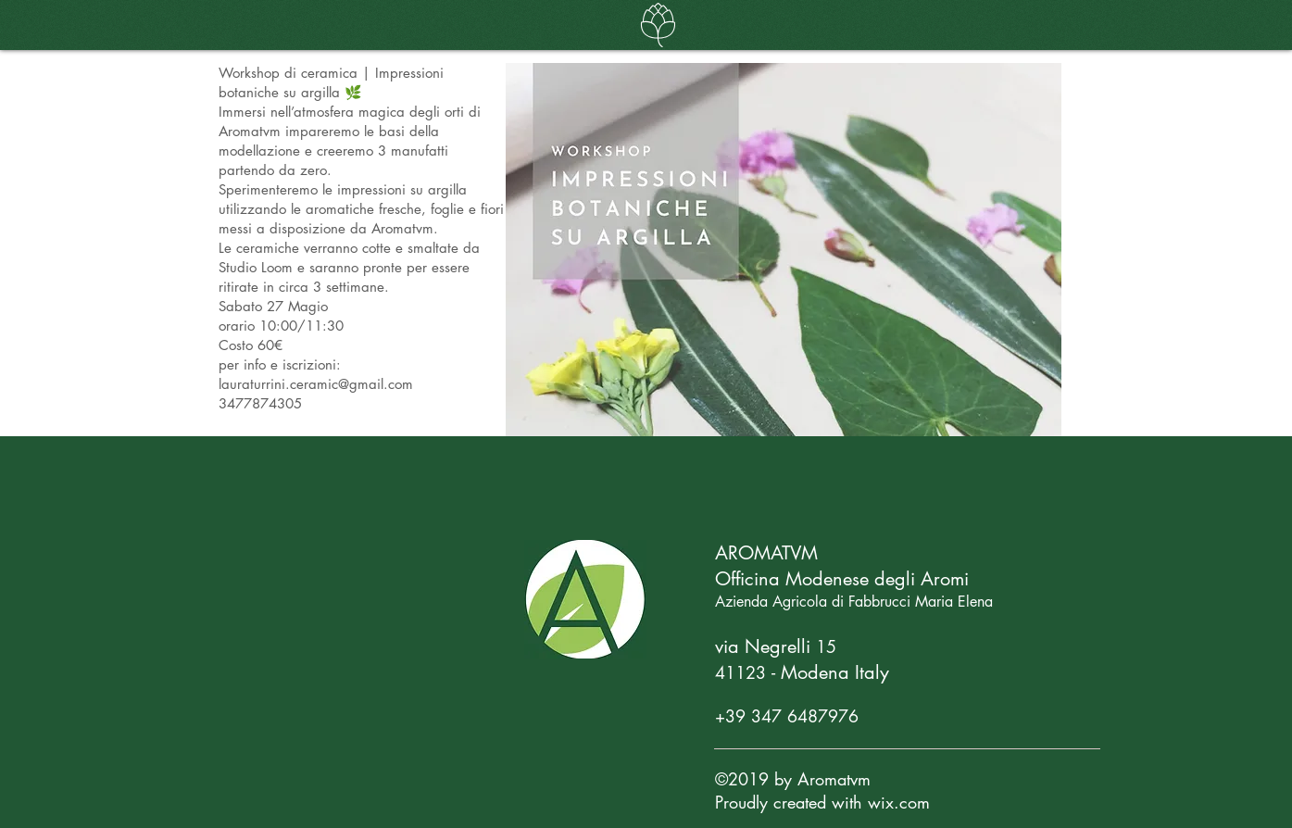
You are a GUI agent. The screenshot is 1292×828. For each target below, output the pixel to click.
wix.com (899, 802)
